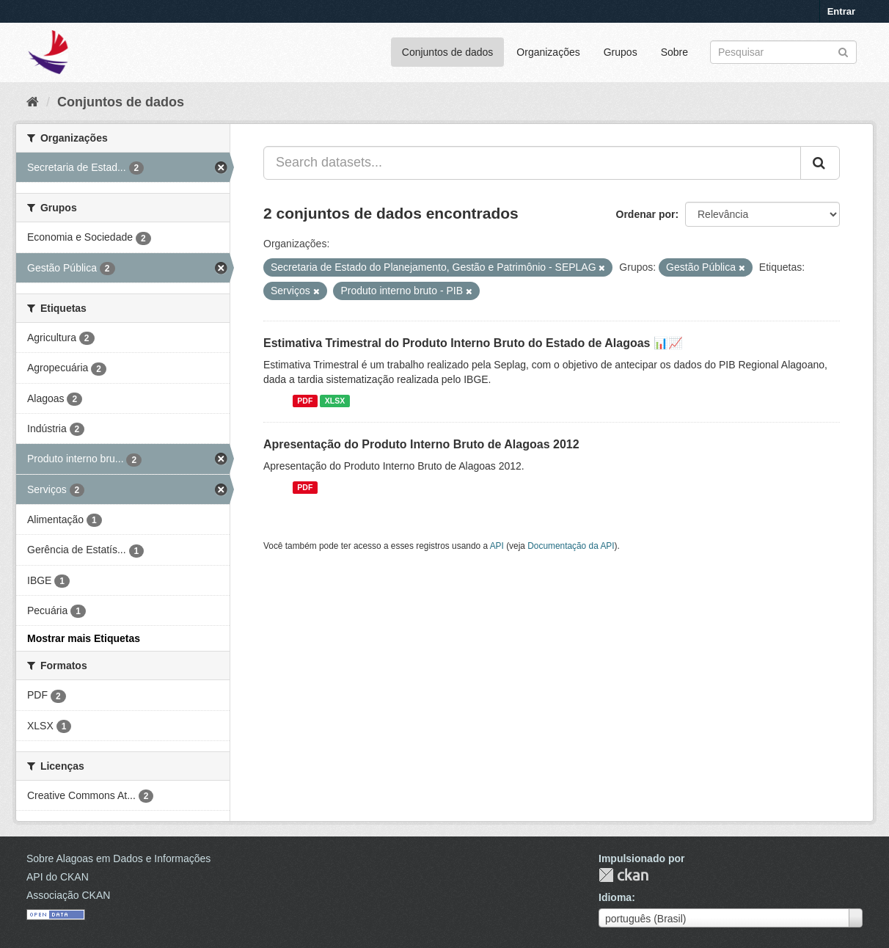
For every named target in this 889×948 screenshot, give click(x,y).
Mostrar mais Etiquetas (83, 638)
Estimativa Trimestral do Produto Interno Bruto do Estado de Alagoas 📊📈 (473, 343)
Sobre (674, 52)
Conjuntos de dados (448, 52)
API (497, 546)
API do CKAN (57, 877)
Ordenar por (646, 214)
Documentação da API (570, 546)
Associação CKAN (68, 895)
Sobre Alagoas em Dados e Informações (118, 858)
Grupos (620, 52)
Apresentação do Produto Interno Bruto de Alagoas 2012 (421, 444)
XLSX (335, 400)
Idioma (615, 897)
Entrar (841, 11)
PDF (304, 400)
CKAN (623, 875)
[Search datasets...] (532, 163)
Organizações (547, 52)
